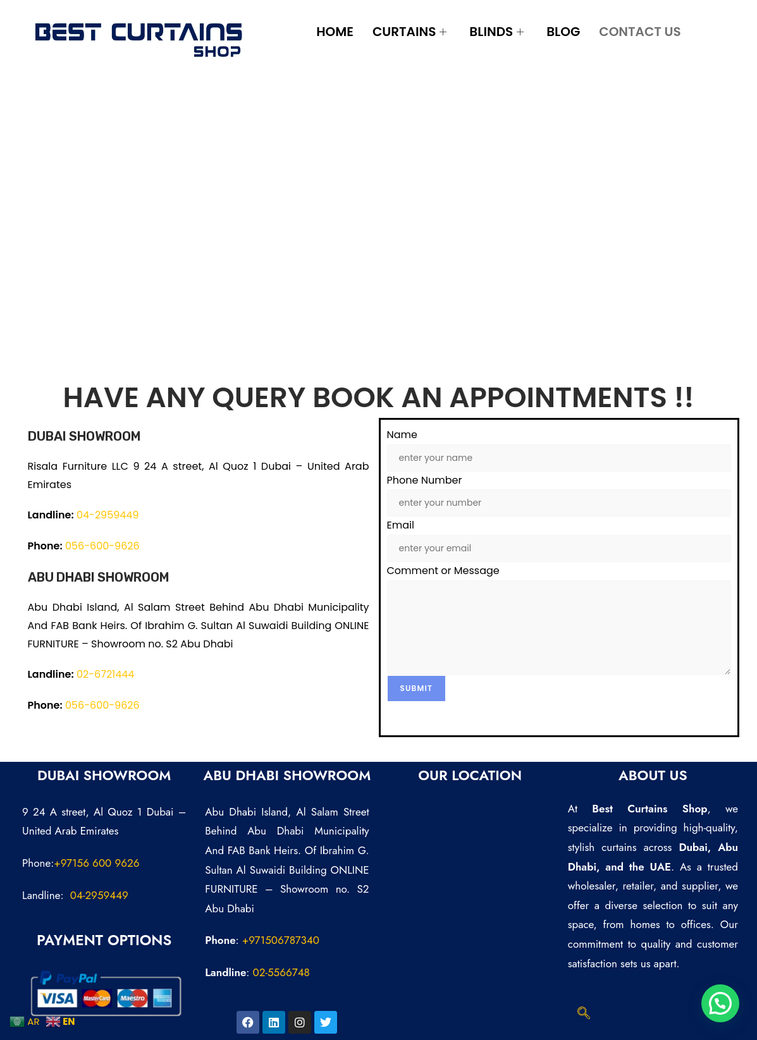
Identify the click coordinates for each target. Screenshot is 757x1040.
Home (335, 31)
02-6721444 (105, 674)
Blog (563, 31)
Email (400, 525)
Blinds (496, 31)
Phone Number (424, 480)
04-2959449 (108, 515)
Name (402, 434)
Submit (416, 688)
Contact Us (639, 31)
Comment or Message (443, 570)
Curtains (409, 31)
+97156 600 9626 (96, 863)
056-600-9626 (102, 546)
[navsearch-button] (583, 1014)
